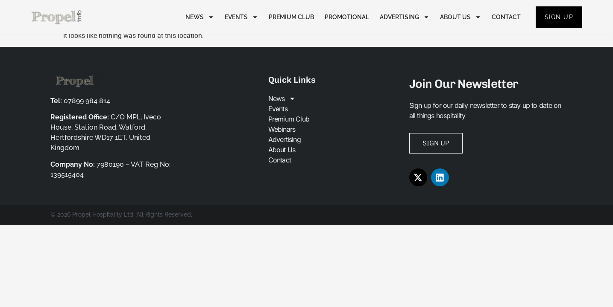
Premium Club (291, 17)
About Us (460, 17)
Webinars (282, 129)
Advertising (404, 17)
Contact (506, 17)
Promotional (347, 17)
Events (241, 17)
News (199, 17)
